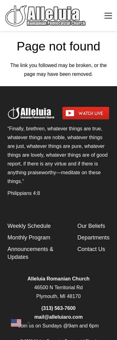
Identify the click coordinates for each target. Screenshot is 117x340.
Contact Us (91, 249)
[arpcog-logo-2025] (47, 16)
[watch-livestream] (86, 113)
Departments (93, 237)
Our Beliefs (91, 226)
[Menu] (108, 16)
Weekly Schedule (29, 226)
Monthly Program (28, 237)
